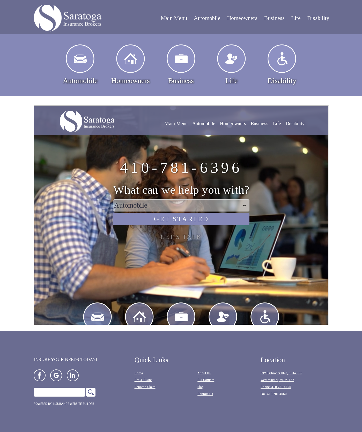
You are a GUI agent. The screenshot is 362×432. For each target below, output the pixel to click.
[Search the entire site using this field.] (59, 392)
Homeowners (130, 64)
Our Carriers (205, 380)
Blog (200, 387)
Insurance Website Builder (73, 404)
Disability (282, 64)
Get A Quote (143, 380)
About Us (204, 373)
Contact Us (205, 394)
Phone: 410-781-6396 (276, 387)
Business (181, 64)
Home (139, 373)
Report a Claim (145, 387)
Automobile (80, 64)
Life (231, 64)
